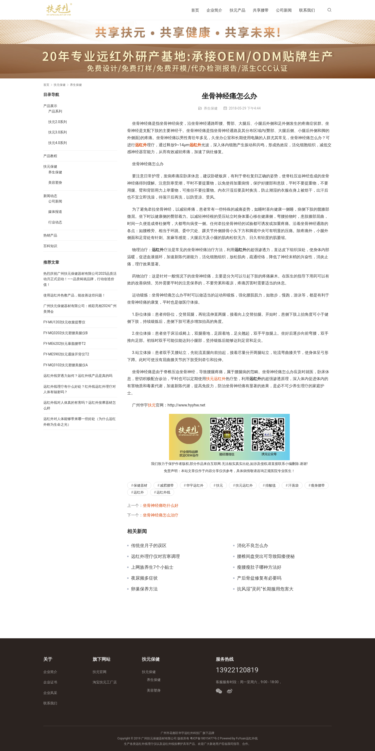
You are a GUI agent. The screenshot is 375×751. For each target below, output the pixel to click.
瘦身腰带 (318, 485)
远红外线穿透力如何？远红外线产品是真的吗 (77, 376)
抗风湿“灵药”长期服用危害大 (265, 588)
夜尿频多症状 (144, 578)
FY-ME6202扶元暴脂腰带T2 (64, 344)
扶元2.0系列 (57, 122)
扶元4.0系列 (57, 143)
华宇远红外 (195, 485)
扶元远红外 (216, 378)
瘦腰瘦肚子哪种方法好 (259, 567)
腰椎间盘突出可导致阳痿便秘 (266, 556)
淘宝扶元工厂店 (105, 682)
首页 (195, 10)
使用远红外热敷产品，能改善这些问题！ (74, 295)
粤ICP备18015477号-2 (204, 738)
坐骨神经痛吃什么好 (160, 505)
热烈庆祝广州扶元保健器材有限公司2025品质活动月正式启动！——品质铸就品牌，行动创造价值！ (80, 279)
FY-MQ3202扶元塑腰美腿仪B (65, 333)
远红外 (141, 145)
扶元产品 (237, 10)
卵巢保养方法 (144, 588)
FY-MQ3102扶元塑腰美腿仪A (65, 365)
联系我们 (307, 10)
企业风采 (50, 693)
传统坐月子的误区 (149, 545)
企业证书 (50, 682)
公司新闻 (284, 10)
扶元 (152, 405)
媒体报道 (55, 212)
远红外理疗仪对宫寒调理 (155, 556)
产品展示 (50, 106)
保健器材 (140, 485)
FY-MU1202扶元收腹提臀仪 (64, 322)
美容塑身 (55, 182)
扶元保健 (50, 166)
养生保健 (211, 108)
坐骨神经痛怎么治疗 (160, 515)
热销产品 (50, 235)
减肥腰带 (167, 485)
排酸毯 (270, 485)
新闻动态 (50, 196)
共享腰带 (261, 10)
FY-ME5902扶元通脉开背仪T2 (66, 354)
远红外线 (163, 492)
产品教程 (50, 156)
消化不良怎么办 (252, 545)
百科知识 (50, 246)
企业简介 (214, 10)
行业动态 (55, 222)
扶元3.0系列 (57, 132)
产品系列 (55, 111)
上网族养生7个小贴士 (152, 567)
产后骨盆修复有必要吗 (259, 578)
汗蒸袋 (293, 485)
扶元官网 (99, 672)
